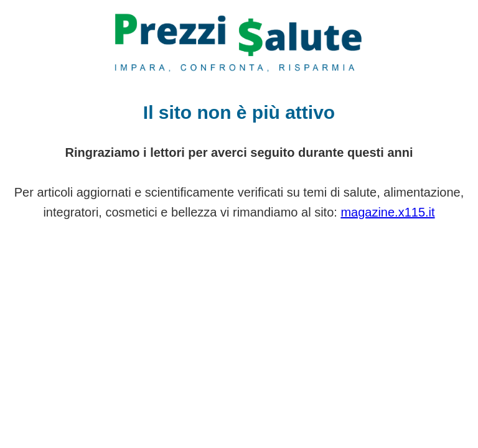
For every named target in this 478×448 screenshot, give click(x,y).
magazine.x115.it (387, 212)
